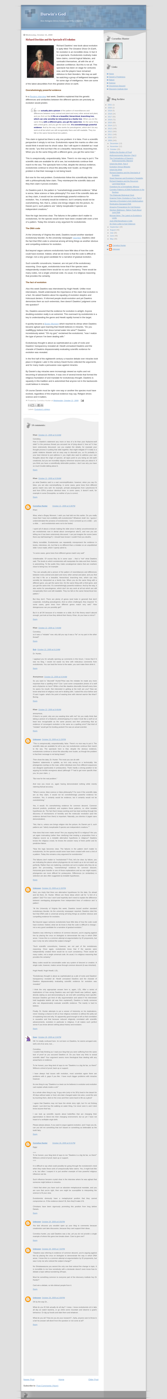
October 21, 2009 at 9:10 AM (49, 435)
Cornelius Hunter (40, 506)
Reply (35, 470)
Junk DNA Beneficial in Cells (121, 221)
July (112, 233)
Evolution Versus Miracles (120, 167)
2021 (110, 105)
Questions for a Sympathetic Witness (124, 187)
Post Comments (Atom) (47, 1385)
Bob (34, 649)
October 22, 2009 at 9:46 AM (49, 710)
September (114, 227)
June (112, 236)
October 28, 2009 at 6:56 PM (53, 1222)
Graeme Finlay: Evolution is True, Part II (126, 198)
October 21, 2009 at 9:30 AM (49, 478)
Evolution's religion (42, 409)
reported (77, 238)
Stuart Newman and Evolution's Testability (126, 178)
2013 (110, 129)
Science (112, 83)
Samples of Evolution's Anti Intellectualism (126, 201)
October (113, 149)
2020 (110, 108)
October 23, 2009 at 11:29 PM (54, 739)
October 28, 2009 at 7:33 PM (53, 1249)
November (114, 146)
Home (61, 1379)
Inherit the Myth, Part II (119, 164)
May (112, 239)
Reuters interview (38, 96)
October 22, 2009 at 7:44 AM (49, 628)
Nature (111, 80)
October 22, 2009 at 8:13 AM (48, 649)
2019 (110, 111)
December (114, 143)
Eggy (35, 1037)
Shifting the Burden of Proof (121, 152)
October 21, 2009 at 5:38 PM (63, 506)
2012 (110, 131)
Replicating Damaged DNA (120, 204)
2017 (110, 117)
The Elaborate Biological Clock (122, 195)
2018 (110, 114)
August (113, 230)
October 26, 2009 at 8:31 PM (63, 1143)
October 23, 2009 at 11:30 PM (54, 888)
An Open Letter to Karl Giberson (122, 224)
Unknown (37, 739)
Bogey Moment (51, 324)
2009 (110, 140)
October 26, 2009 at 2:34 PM (49, 1037)
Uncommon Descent (117, 86)
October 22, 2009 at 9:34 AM (55, 677)
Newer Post (28, 1379)
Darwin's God (53, 14)
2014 (110, 125)
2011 (110, 134)
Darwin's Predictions (117, 77)
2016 (110, 120)
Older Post (93, 1379)
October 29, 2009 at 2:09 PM (53, 1298)
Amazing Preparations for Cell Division (125, 207)
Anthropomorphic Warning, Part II (123, 155)
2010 (110, 137)
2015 (110, 123)
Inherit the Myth (116, 170)
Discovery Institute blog (118, 89)
